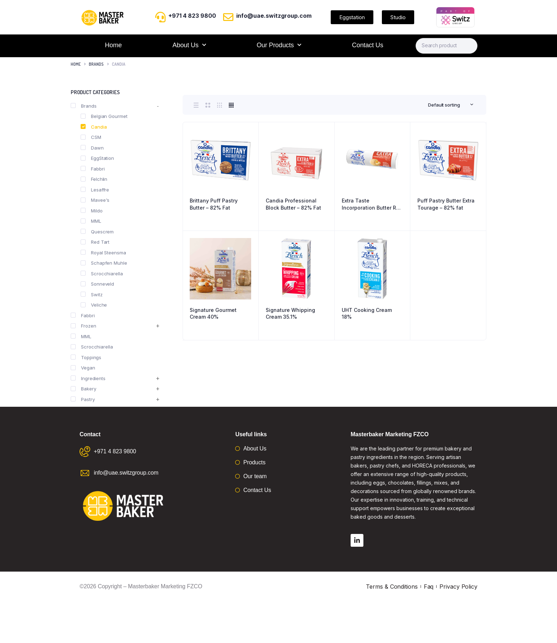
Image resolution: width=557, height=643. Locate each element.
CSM (91, 137)
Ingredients (88, 378)
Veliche (94, 305)
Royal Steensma (103, 252)
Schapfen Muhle (104, 263)
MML (91, 221)
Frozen (83, 326)
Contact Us (367, 45)
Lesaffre (95, 190)
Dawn (92, 148)
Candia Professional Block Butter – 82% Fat (293, 204)
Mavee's (95, 200)
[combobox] (451, 105)
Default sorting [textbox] (444, 105)
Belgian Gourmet (104, 116)
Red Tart (95, 242)
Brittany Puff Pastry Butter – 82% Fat (214, 204)
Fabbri (92, 169)
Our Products (278, 45)
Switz (92, 294)
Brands (96, 64)
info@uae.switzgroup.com (274, 15)
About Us (189, 45)
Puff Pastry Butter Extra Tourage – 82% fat (446, 204)
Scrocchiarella (102, 273)
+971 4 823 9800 (192, 15)
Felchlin (94, 179)
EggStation (97, 158)
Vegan (83, 368)
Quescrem (97, 231)
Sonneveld (97, 284)
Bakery (83, 388)
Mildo (92, 211)
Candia (94, 127)
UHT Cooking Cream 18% (367, 313)
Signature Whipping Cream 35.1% (290, 313)
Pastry (82, 399)
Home (113, 45)
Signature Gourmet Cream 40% (213, 313)
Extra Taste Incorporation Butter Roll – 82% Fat (372, 204)
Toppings (86, 357)
